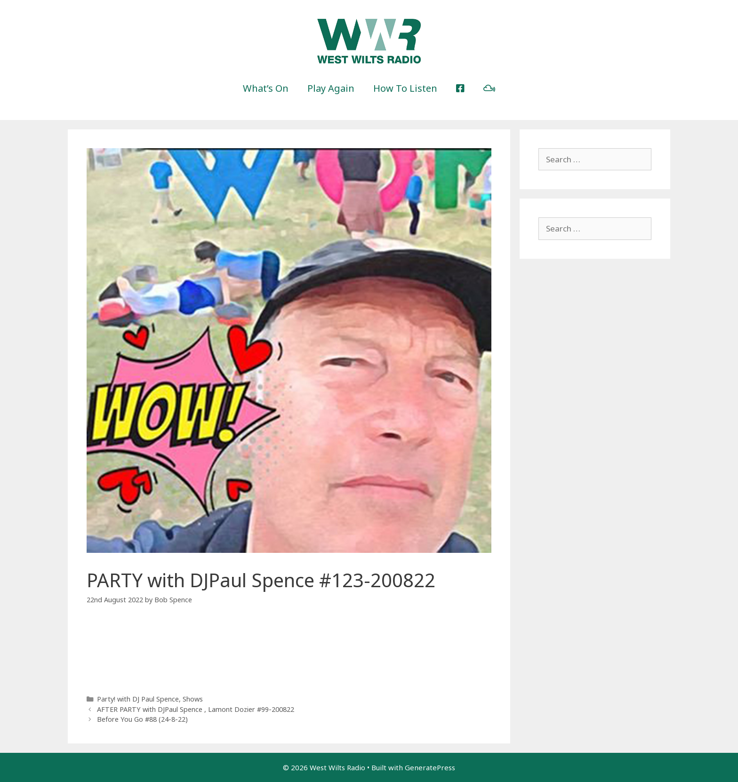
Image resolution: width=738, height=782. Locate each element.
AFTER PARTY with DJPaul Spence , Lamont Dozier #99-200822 (195, 709)
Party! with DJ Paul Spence (138, 698)
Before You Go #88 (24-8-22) (142, 719)
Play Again (330, 88)
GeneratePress (430, 767)
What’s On (266, 88)
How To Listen (405, 88)
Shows (193, 698)
